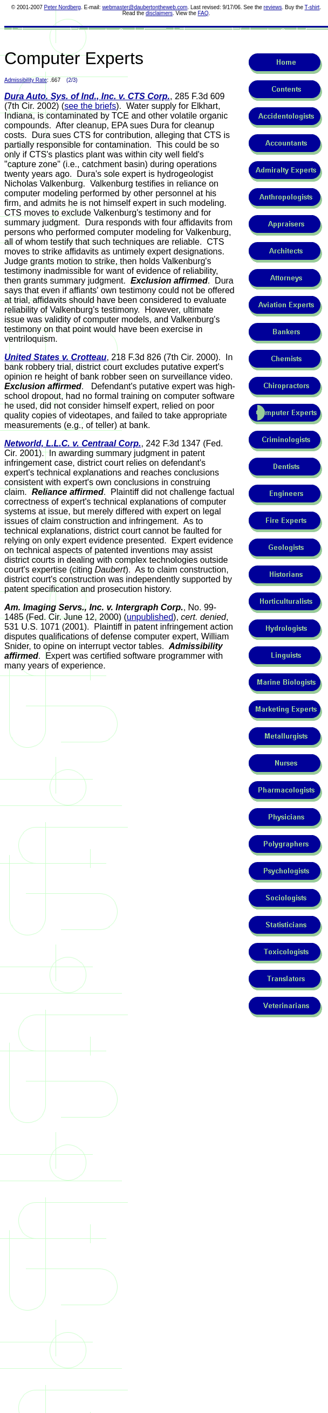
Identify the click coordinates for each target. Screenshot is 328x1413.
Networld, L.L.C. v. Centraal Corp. (72, 443)
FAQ (203, 13)
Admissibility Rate (25, 80)
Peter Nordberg (62, 7)
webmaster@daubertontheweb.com (144, 7)
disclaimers (159, 13)
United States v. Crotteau (55, 357)
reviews (273, 7)
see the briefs (90, 106)
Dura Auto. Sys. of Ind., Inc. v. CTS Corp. (87, 96)
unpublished (150, 617)
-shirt (313, 7)
